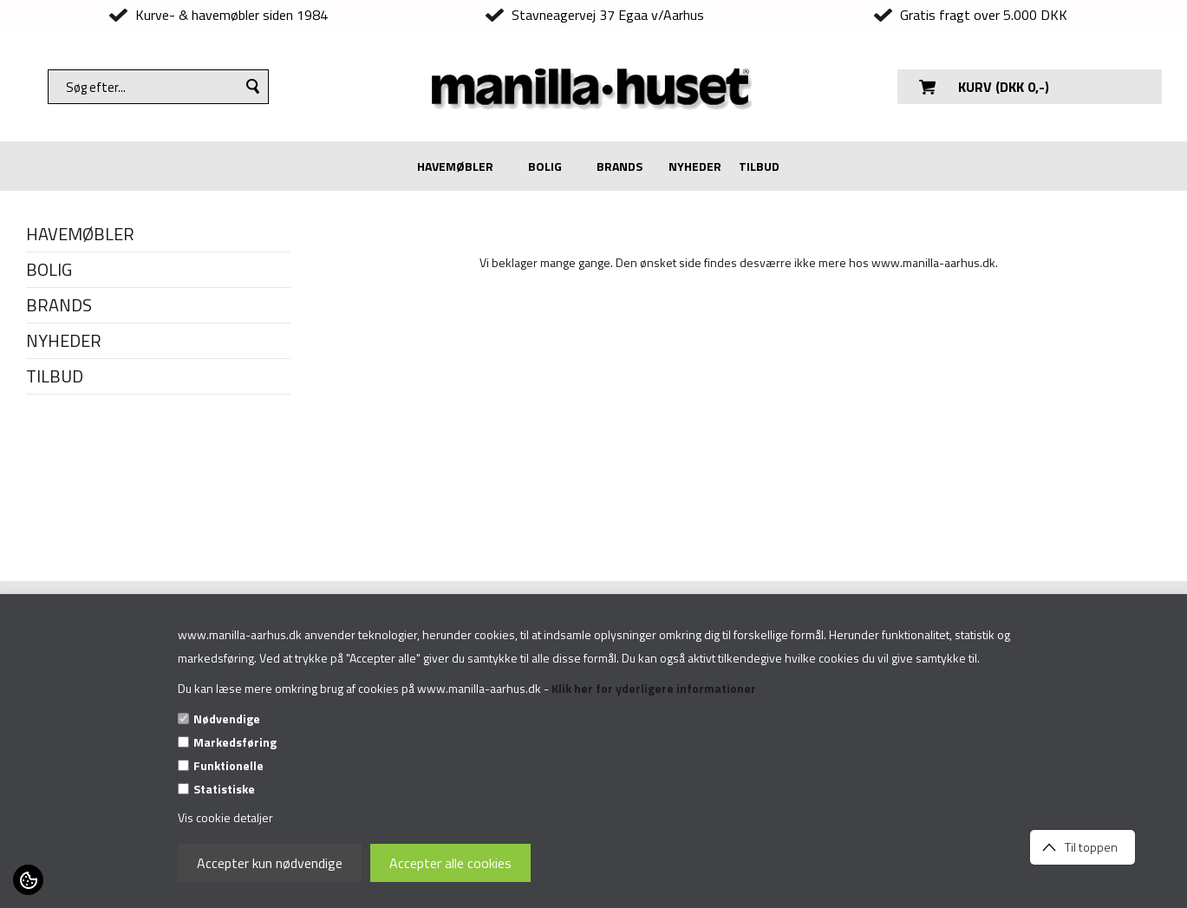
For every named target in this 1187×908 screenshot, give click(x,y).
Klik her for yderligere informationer (653, 688)
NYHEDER (695, 166)
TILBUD (759, 166)
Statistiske (224, 789)
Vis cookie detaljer (225, 817)
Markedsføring (235, 742)
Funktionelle (228, 765)
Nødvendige (226, 718)
